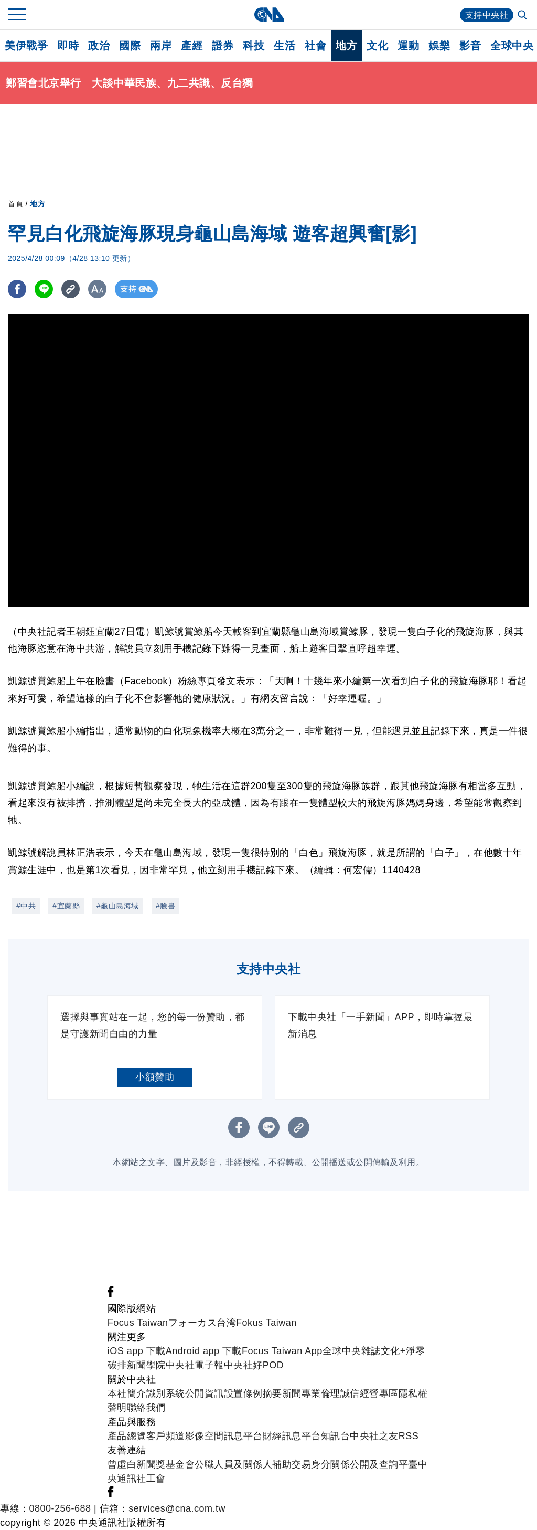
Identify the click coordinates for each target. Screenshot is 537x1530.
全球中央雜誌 (352, 1351)
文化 (377, 45)
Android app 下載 (204, 1351)
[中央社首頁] (268, 14)
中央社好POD (254, 1365)
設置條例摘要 (253, 1393)
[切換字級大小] (97, 289)
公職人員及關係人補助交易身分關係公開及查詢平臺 (306, 1464)
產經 (191, 45)
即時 (68, 45)
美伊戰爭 (26, 45)
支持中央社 (487, 15)
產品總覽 (127, 1436)
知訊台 (335, 1436)
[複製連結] (70, 289)
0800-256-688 (60, 1508)
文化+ (393, 1351)
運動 (408, 45)
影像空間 (204, 1436)
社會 (315, 45)
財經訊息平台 (292, 1436)
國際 (130, 45)
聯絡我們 (146, 1407)
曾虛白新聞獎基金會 (151, 1464)
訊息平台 (243, 1436)
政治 (99, 45)
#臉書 (165, 906)
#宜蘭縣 (66, 906)
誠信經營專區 (369, 1393)
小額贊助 (154, 1077)
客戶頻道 (165, 1436)
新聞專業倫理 (311, 1393)
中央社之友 (374, 1436)
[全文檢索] (523, 16)
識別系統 (165, 1393)
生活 (284, 45)
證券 (222, 45)
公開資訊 (204, 1393)
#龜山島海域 (117, 906)
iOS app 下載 (137, 1351)
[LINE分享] (44, 289)
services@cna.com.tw (176, 1508)
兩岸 (160, 45)
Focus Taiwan (138, 1322)
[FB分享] (17, 289)
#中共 (26, 906)
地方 (346, 45)
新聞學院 (146, 1365)
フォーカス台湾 (202, 1322)
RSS (409, 1436)
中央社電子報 (195, 1365)
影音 (470, 45)
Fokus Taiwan (266, 1322)
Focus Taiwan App (282, 1351)
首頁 (15, 204)
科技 (253, 45)
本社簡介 (127, 1393)
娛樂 (439, 45)
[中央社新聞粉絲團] (111, 1294)
